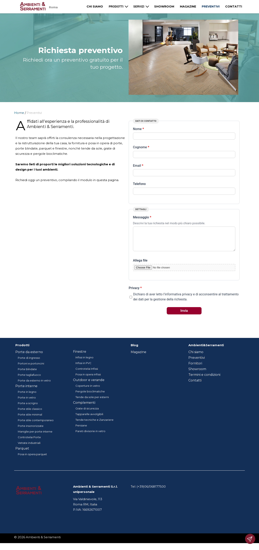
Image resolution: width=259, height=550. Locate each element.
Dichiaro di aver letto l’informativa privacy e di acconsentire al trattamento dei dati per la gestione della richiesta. (186, 301)
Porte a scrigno (28, 408)
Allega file (140, 265)
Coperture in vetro (87, 390)
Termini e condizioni (204, 379)
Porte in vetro (27, 402)
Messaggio (142, 217)
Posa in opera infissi (88, 379)
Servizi (138, 6)
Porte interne (26, 391)
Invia (184, 315)
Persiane (81, 430)
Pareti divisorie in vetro (90, 436)
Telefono (139, 184)
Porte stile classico (30, 413)
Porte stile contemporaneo (36, 425)
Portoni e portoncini (31, 368)
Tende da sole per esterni (92, 402)
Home (19, 113)
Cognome (141, 147)
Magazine (188, 6)
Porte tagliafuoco (29, 379)
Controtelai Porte (29, 442)
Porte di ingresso (29, 362)
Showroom (164, 6)
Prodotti (116, 6)
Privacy (135, 293)
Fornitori (195, 368)
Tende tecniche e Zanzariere (94, 424)
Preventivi (211, 6)
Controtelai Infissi (86, 373)
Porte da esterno (29, 357)
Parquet (22, 453)
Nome (138, 129)
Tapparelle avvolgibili (89, 419)
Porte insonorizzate (31, 430)
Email (138, 166)
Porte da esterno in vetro (34, 385)
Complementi (84, 407)
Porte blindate (27, 374)
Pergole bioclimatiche (90, 396)
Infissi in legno (84, 362)
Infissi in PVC (83, 368)
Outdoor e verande (88, 385)
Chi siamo (95, 6)
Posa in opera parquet (32, 459)
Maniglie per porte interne (35, 436)
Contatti (233, 6)
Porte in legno (27, 396)
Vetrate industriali (29, 447)
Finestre (79, 356)
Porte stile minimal (30, 419)
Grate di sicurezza (87, 413)
